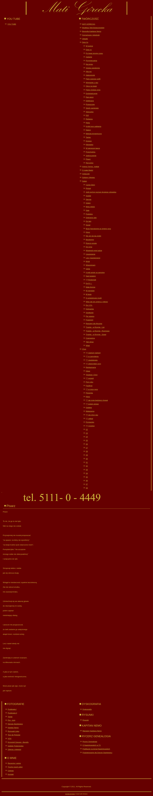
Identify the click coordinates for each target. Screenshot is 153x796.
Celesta (11, 771)
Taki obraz (90, 342)
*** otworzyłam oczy (93, 364)
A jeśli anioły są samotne (95, 272)
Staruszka (90, 112)
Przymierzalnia (91, 61)
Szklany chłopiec (88, 177)
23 (87, 433)
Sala (87, 210)
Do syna (89, 247)
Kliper (88, 371)
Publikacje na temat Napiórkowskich (96, 749)
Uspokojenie (90, 254)
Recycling (89, 163)
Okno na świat (91, 86)
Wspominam (90, 265)
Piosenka (89, 393)
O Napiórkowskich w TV (92, 745)
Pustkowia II (12, 713)
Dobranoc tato (91, 218)
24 (87, 437)
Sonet (88, 225)
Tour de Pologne (14, 735)
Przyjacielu (90, 422)
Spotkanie (90, 313)
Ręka (88, 123)
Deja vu (89, 50)
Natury (88, 130)
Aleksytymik (90, 75)
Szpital (88, 196)
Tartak (10, 717)
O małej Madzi (87, 170)
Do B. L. (89, 283)
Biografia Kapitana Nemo (91, 31)
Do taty (88, 221)
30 (87, 459)
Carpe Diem (90, 185)
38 (87, 488)
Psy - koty (11, 720)
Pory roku (89, 382)
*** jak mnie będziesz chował (97, 400)
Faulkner (89, 386)
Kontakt (11, 774)
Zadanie (89, 57)
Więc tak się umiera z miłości (97, 302)
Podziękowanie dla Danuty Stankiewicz (97, 753)
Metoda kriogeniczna (94, 134)
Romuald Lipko (13, 731)
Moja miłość (90, 207)
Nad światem (91, 276)
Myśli (88, 261)
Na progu (89, 64)
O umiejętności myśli (94, 298)
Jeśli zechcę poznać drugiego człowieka (101, 192)
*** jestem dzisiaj (92, 404)
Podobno (89, 214)
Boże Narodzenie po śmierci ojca (98, 229)
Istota (88, 269)
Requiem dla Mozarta (94, 324)
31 (87, 462)
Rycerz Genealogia (90, 742)
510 (87, 115)
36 (87, 481)
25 (87, 440)
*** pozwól (90, 378)
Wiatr (88, 346)
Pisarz (88, 159)
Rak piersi (90, 97)
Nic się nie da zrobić (93, 236)
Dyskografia (87, 709)
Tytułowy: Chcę (91, 375)
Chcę (84, 349)
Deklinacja (90, 101)
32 (87, 466)
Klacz (88, 397)
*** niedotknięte (92, 360)
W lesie (89, 294)
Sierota (88, 199)
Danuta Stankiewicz (15, 724)
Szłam (84, 181)
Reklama (89, 119)
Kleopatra (89, 145)
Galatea (89, 408)
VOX (9, 739)
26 (87, 444)
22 (87, 430)
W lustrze (89, 46)
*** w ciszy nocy (92, 389)
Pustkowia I (12, 709)
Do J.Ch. (89, 305)
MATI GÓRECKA (88, 24)
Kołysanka (90, 309)
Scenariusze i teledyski (91, 35)
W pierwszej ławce (93, 148)
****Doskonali (91, 280)
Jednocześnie (91, 156)
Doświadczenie (91, 93)
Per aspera (90, 316)
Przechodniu (90, 152)
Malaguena (90, 411)
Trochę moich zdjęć (15, 767)
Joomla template (70, 794)
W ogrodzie (90, 291)
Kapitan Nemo (13, 728)
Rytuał (88, 188)
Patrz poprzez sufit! (93, 79)
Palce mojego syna (93, 90)
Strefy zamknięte (92, 108)
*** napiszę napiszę (93, 353)
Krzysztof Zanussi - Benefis (18, 742)
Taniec (88, 137)
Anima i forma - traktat (90, 167)
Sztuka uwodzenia (93, 68)
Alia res (89, 72)
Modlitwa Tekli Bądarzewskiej (93, 28)
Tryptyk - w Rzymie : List (95, 327)
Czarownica (90, 338)
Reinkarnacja (91, 367)
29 (87, 455)
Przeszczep (90, 104)
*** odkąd (89, 419)
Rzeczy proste (91, 243)
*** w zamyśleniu (92, 356)
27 (87, 448)
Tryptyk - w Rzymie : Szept (96, 334)
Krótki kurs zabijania (93, 126)
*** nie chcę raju (92, 415)
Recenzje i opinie (14, 763)
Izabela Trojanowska (15, 746)
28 (87, 451)
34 (87, 473)
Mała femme (90, 287)
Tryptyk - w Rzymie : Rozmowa (97, 331)
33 (87, 470)
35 (87, 477)
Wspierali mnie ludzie (94, 251)
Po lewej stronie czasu (94, 53)
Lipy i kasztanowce (93, 258)
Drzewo (89, 141)
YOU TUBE (11, 24)
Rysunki (86, 720)
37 (87, 484)
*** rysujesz (90, 426)
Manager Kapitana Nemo (92, 731)
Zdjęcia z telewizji (14, 749)
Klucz (88, 232)
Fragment (89, 320)
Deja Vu (85, 42)
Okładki (85, 39)
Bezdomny (90, 240)
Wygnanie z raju (92, 83)
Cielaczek (86, 174)
